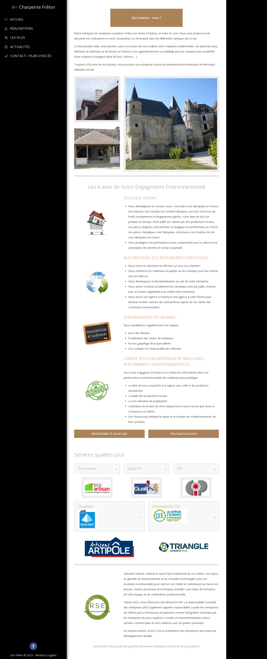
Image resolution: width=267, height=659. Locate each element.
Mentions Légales (46, 655)
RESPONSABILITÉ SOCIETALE (109, 433)
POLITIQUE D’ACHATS (183, 433)
